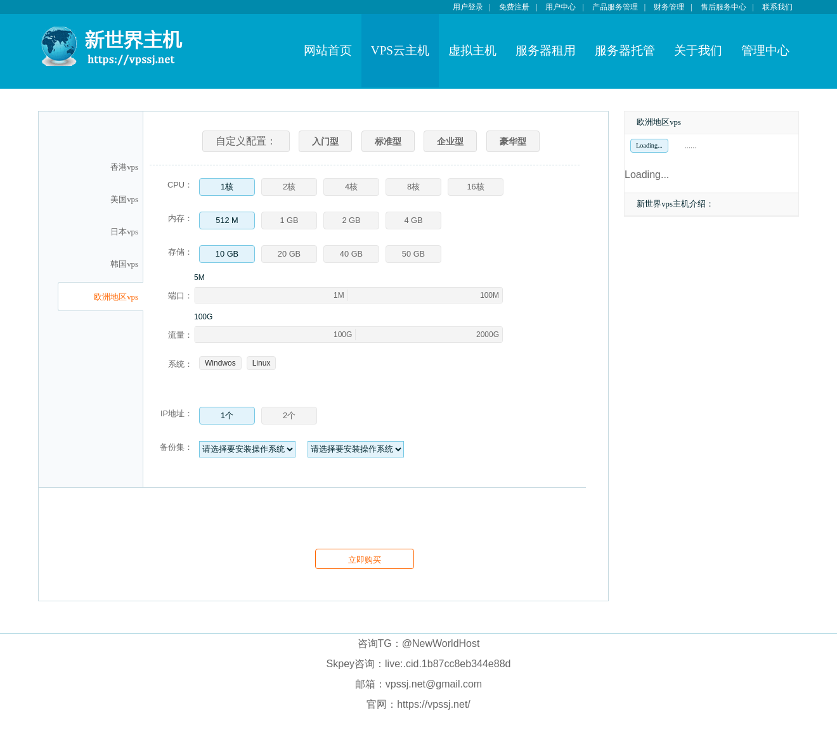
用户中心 (560, 7)
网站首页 (328, 50)
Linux (261, 363)
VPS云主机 (400, 50)
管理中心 (765, 50)
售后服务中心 (723, 7)
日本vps (124, 231)
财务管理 (669, 7)
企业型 (450, 141)
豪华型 (513, 141)
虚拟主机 (472, 50)
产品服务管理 (615, 7)
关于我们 (698, 50)
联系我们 (777, 7)
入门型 (325, 141)
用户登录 (468, 7)
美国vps (124, 199)
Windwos (220, 363)
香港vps (124, 167)
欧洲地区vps (116, 297)
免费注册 (514, 7)
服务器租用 (546, 50)
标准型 (388, 141)
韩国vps (124, 264)
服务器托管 (625, 50)
